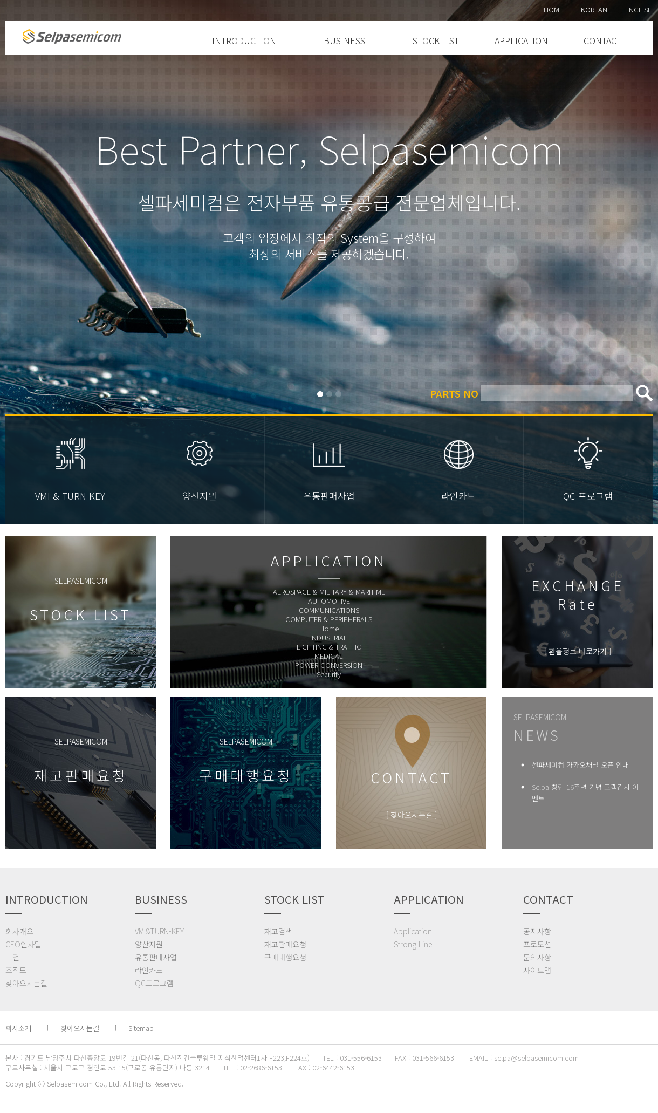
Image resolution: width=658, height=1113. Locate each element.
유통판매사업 (329, 495)
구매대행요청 (285, 957)
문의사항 (537, 957)
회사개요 (19, 931)
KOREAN (594, 9)
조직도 (15, 970)
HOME (553, 9)
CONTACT (602, 40)
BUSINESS (344, 40)
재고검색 (278, 931)
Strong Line (413, 944)
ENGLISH (639, 9)
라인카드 (458, 495)
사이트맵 (537, 970)
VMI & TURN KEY (70, 495)
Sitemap (141, 1028)
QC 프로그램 (588, 495)
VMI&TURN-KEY (159, 931)
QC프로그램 (154, 983)
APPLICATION (521, 40)
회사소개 (18, 1028)
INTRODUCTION (244, 40)
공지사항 (537, 931)
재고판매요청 (285, 944)
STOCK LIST (436, 40)
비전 (12, 957)
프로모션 (537, 944)
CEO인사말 (23, 944)
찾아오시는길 (26, 983)
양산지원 (199, 495)
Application (413, 931)
